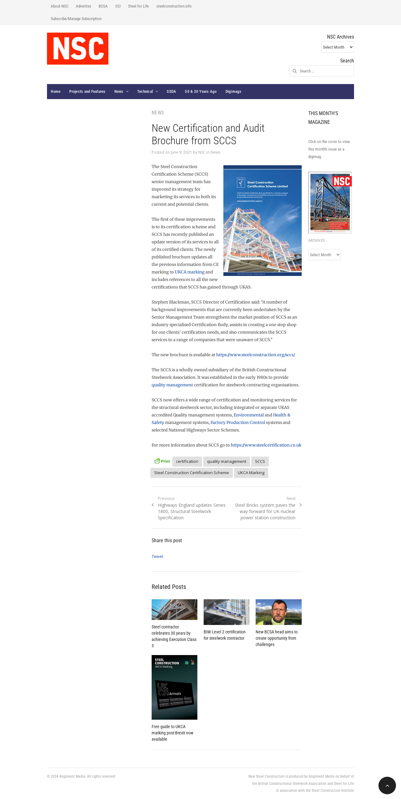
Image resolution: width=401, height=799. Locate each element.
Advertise (83, 6)
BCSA (103, 6)
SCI (118, 6)
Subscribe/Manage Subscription (76, 18)
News (118, 91)
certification (187, 461)
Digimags (234, 91)
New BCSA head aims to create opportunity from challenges (277, 638)
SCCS (260, 461)
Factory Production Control (238, 422)
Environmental (249, 415)
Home (55, 91)
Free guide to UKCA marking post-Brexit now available (172, 733)
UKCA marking (190, 272)
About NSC (59, 6)
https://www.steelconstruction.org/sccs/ (255, 354)
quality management (172, 385)
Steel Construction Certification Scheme (191, 472)
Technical (145, 91)
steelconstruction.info (174, 6)
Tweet (157, 556)
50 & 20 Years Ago (200, 91)
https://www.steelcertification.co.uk (266, 445)
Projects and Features (87, 91)
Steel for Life (138, 6)
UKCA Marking (251, 472)
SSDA (171, 91)
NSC (202, 152)
